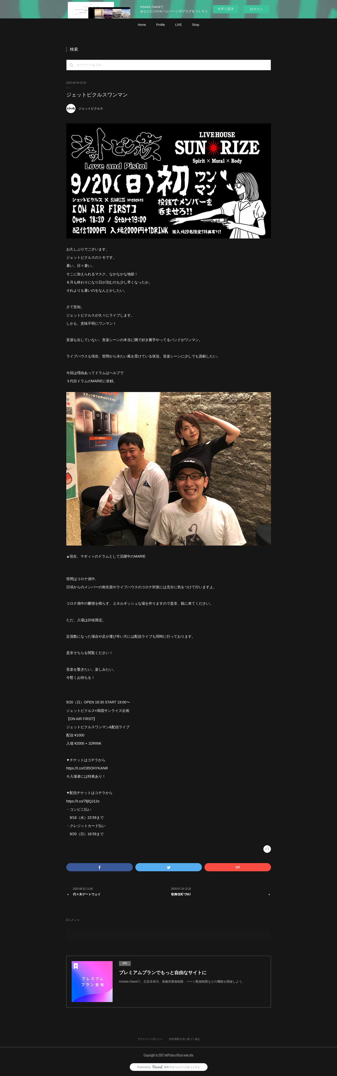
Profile (160, 25)
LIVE (178, 25)
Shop (195, 25)
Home (142, 25)
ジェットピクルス (91, 108)
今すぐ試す (226, 9)
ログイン (256, 9)
